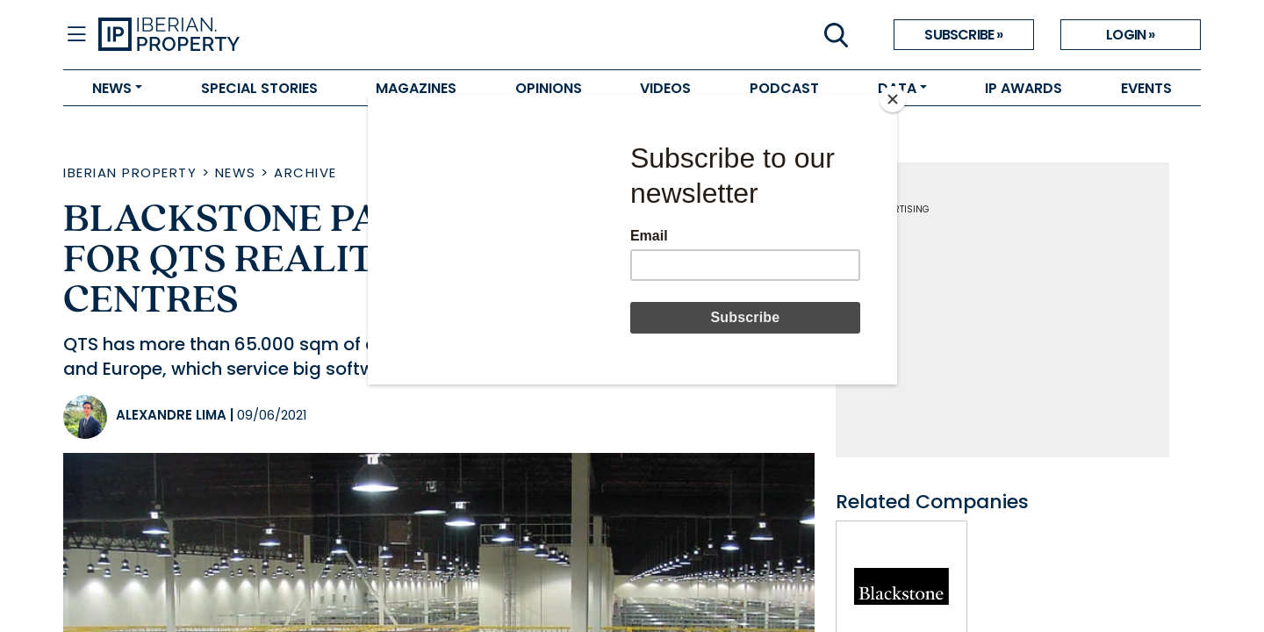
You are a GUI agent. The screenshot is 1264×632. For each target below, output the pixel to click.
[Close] (893, 99)
